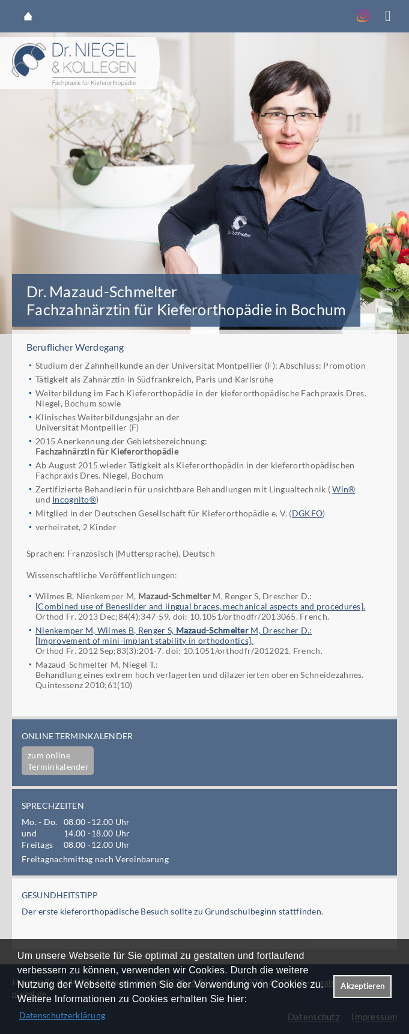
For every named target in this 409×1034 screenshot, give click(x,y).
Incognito (70, 499)
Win (340, 489)
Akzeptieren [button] (362, 986)
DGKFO (307, 513)
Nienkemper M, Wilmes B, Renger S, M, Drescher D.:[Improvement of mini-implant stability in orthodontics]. (173, 635)
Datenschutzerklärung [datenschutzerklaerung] (62, 1015)
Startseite (28, 16)
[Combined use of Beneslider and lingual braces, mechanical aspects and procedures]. (200, 606)
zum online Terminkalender (58, 761)
